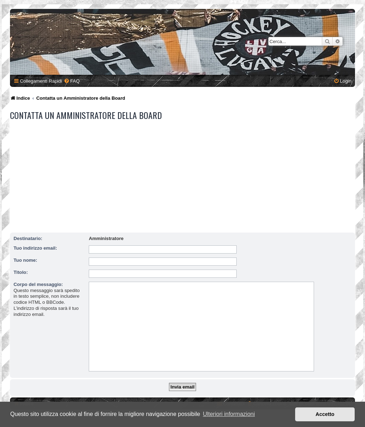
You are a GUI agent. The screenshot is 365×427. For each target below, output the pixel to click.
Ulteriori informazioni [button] (229, 414)
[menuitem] (71, 81)
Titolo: (21, 272)
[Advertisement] (183, 176)
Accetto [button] (324, 414)
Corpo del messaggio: (38, 284)
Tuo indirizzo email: (35, 248)
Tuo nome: (25, 260)
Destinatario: (28, 238)
